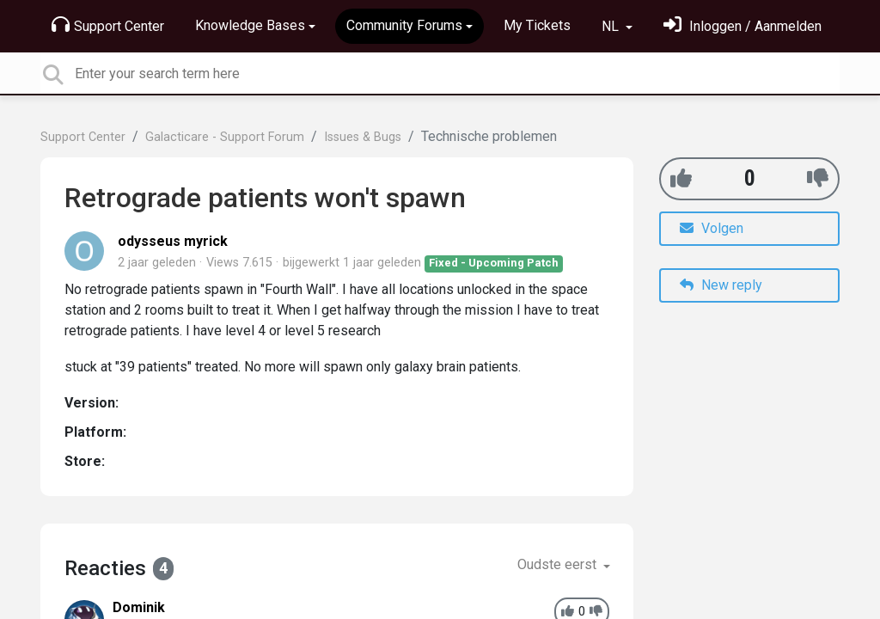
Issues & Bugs (362, 137)
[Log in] (742, 26)
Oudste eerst (558, 564)
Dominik (139, 607)
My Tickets (537, 25)
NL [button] (612, 26)
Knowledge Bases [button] (250, 25)
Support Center (108, 24)
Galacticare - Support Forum (224, 137)
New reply (721, 285)
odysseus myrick (173, 241)
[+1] (681, 178)
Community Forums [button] (404, 25)
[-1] (817, 178)
